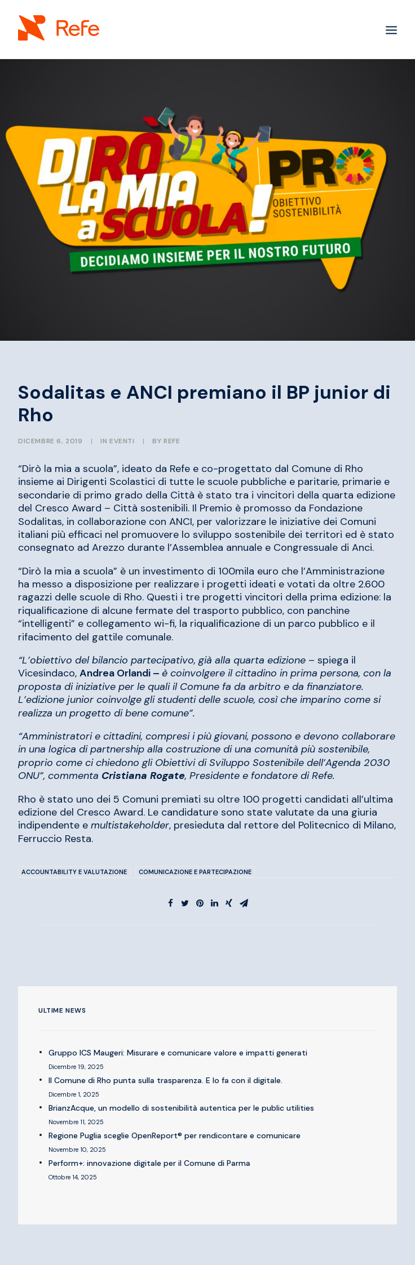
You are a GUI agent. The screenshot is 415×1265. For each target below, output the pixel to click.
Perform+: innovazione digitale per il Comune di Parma (149, 1163)
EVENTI (122, 441)
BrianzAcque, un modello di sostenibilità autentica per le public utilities (181, 1108)
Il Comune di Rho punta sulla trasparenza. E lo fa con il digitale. (165, 1080)
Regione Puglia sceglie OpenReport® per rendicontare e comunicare (174, 1135)
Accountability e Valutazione (74, 872)
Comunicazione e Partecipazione (195, 872)
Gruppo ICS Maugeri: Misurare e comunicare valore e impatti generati (177, 1053)
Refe (172, 441)
